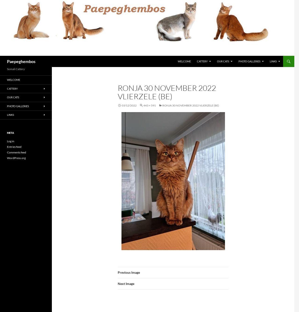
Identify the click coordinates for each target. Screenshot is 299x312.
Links (273, 61)
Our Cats (223, 61)
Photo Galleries (249, 61)
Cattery (202, 61)
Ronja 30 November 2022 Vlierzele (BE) (190, 105)
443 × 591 (149, 105)
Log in (10, 141)
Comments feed (16, 152)
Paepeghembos (21, 61)
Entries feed (14, 147)
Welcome (184, 61)
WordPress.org (16, 158)
